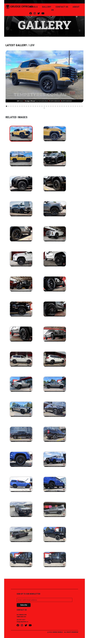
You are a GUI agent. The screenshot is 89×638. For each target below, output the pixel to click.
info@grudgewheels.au (22, 621)
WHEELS (34, 7)
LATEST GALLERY (16, 45)
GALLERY (47, 7)
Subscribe (23, 605)
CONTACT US (62, 7)
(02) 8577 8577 (21, 619)
